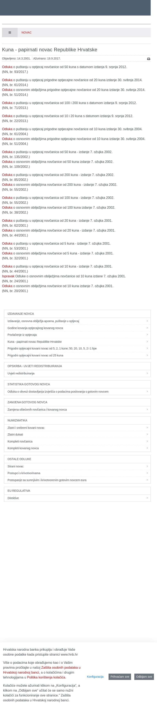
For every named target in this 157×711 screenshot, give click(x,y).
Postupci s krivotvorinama (79, 473)
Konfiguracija (95, 676)
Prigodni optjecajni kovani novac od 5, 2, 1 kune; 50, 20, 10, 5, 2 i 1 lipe (79, 348)
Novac (26, 32)
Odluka (7, 67)
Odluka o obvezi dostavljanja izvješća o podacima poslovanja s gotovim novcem (79, 391)
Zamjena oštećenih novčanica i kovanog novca (79, 409)
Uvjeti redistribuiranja (79, 373)
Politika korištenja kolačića (46, 677)
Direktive (79, 498)
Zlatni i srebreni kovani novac (79, 427)
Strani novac (79, 466)
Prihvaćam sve (119, 676)
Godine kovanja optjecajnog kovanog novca (79, 328)
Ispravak (8, 276)
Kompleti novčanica (79, 441)
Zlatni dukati (79, 434)
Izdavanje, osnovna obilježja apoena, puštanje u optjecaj (79, 321)
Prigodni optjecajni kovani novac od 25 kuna (79, 355)
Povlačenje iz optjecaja (79, 334)
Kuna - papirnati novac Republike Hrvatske (79, 341)
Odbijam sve (144, 676)
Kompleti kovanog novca (79, 448)
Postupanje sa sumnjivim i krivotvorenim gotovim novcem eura (79, 480)
